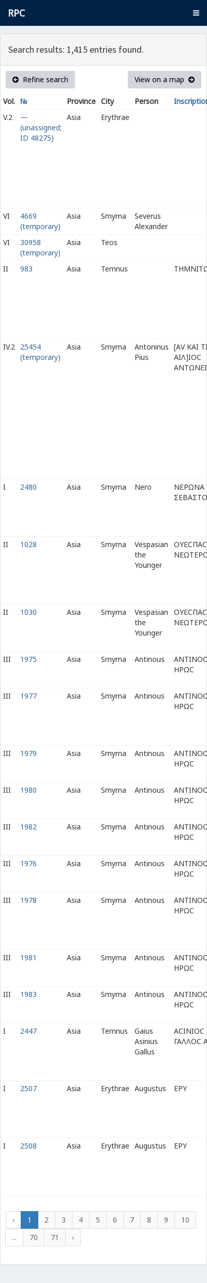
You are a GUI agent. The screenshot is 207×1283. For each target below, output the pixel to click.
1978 (28, 900)
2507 (28, 1088)
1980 (28, 790)
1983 (28, 994)
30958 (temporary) (40, 247)
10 (185, 1220)
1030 (28, 612)
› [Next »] (73, 1237)
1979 (28, 753)
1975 (28, 659)
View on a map (165, 79)
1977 (28, 696)
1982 (28, 827)
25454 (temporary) (40, 352)
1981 (28, 957)
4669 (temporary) (40, 221)
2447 (28, 1031)
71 (55, 1237)
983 (26, 269)
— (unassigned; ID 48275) (41, 127)
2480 (28, 487)
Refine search (40, 79)
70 (33, 1237)
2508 (28, 1146)
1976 (28, 863)
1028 (28, 544)
